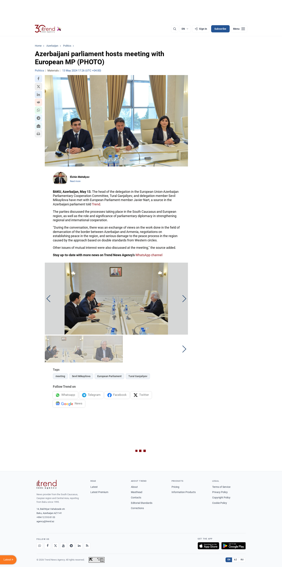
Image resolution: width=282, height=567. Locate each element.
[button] (38, 78)
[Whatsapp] (40, 546)
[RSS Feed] (87, 546)
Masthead (136, 492)
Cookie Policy (219, 502)
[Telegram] (71, 546)
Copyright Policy (221, 497)
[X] (55, 546)
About (134, 486)
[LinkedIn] (79, 546)
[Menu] (239, 28)
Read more (75, 181)
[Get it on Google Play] (233, 545)
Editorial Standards (141, 502)
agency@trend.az (45, 521)
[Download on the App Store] (208, 545)
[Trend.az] (48, 29)
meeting (60, 376)
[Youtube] (63, 546)
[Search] (174, 28)
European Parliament (109, 376)
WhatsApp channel (148, 255)
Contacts (136, 497)
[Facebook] (47, 546)
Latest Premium (99, 492)
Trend (96, 204)
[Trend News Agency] (47, 484)
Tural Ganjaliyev (137, 376)
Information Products (184, 492)
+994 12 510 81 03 (46, 517)
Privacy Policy (220, 492)
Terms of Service (221, 486)
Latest (94, 486)
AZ (235, 559)
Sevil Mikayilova (81, 376)
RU (242, 559)
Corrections (137, 508)
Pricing (175, 486)
